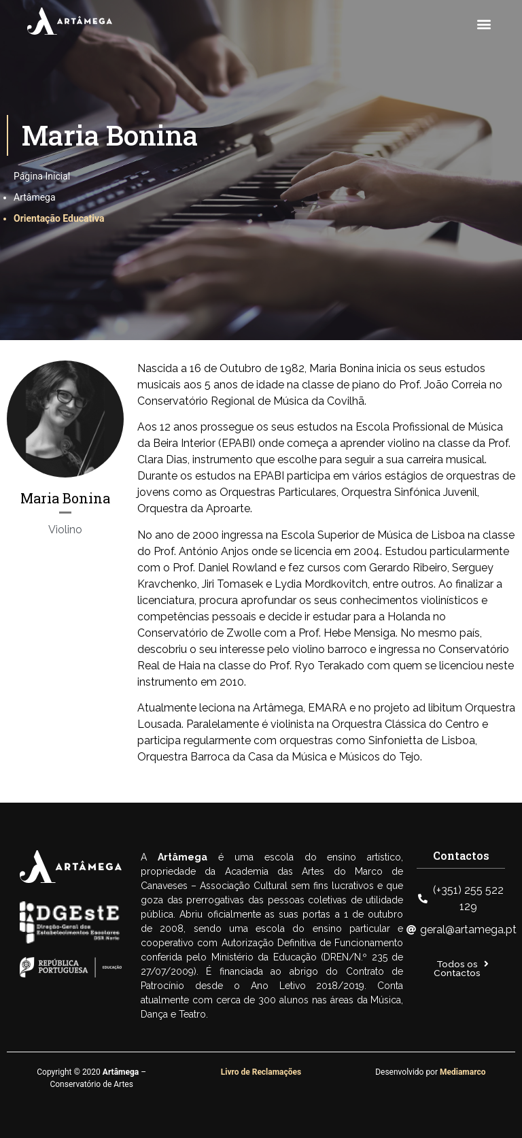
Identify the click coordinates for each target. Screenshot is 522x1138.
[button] (483, 24)
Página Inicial (42, 176)
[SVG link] (69, 21)
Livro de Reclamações (261, 1072)
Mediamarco (462, 1072)
